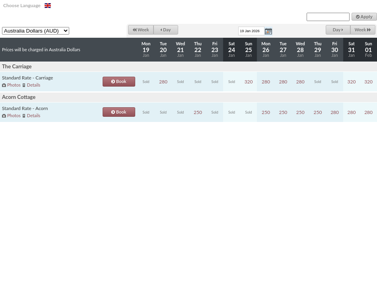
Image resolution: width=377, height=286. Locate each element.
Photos (14, 84)
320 (249, 82)
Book (118, 81)
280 (163, 82)
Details (33, 84)
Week (140, 29)
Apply (364, 16)
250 (198, 112)
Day (165, 29)
